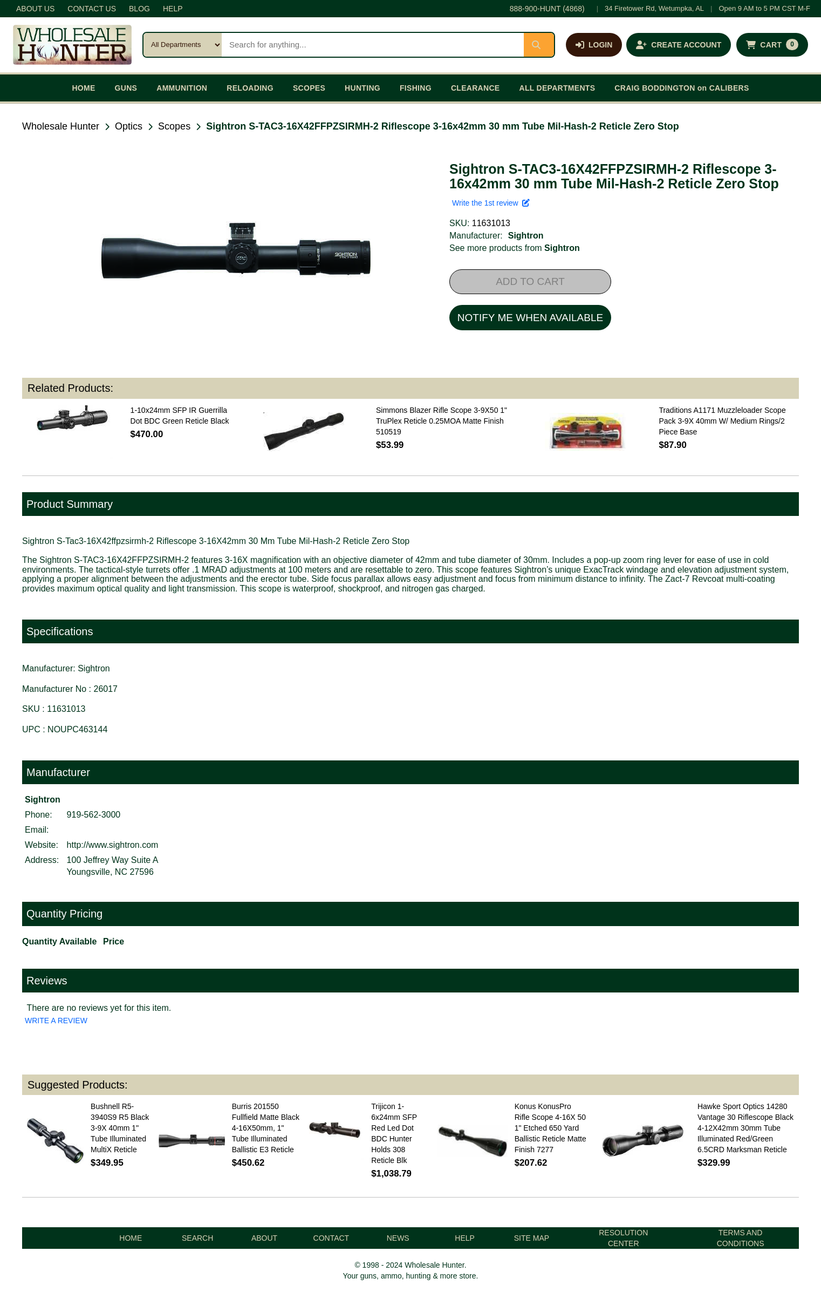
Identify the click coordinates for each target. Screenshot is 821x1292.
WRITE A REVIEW (56, 1020)
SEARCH (197, 1238)
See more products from (514, 248)
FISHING (416, 88)
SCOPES (309, 88)
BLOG (139, 8)
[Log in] (594, 45)
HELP (173, 8)
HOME (83, 88)
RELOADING (250, 88)
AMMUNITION (181, 88)
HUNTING (362, 88)
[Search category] (182, 45)
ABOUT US (35, 8)
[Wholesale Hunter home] (72, 45)
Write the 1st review (491, 203)
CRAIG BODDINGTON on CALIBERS (681, 88)
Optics (128, 126)
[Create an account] (678, 45)
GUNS (126, 88)
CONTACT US (91, 8)
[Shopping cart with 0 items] (772, 45)
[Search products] (373, 45)
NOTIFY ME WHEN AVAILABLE (530, 317)
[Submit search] (539, 45)
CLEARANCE (475, 88)
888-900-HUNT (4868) (547, 8)
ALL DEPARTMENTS (557, 88)
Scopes (174, 126)
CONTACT (331, 1238)
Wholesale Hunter (60, 126)
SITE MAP (531, 1238)
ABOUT (264, 1238)
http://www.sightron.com (113, 844)
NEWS (398, 1238)
